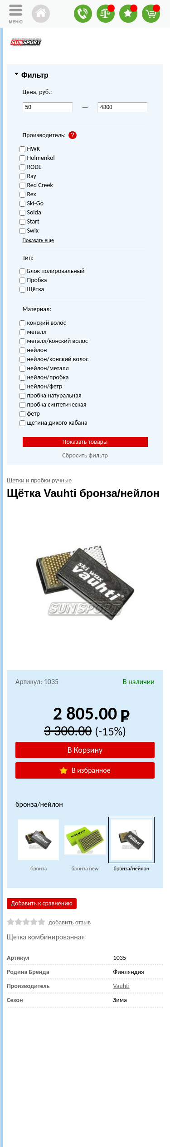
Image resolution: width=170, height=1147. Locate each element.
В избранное (84, 770)
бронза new (85, 868)
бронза (38, 868)
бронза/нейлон (132, 868)
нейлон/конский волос (54, 359)
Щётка (31, 289)
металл (33, 332)
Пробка (33, 280)
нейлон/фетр (41, 386)
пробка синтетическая (53, 405)
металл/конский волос (53, 341)
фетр (29, 414)
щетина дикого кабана (53, 423)
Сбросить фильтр (85, 455)
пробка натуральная (50, 395)
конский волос (42, 323)
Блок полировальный (52, 271)
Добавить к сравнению (42, 903)
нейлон (33, 350)
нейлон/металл (44, 368)
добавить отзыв (70, 922)
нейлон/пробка (44, 377)
